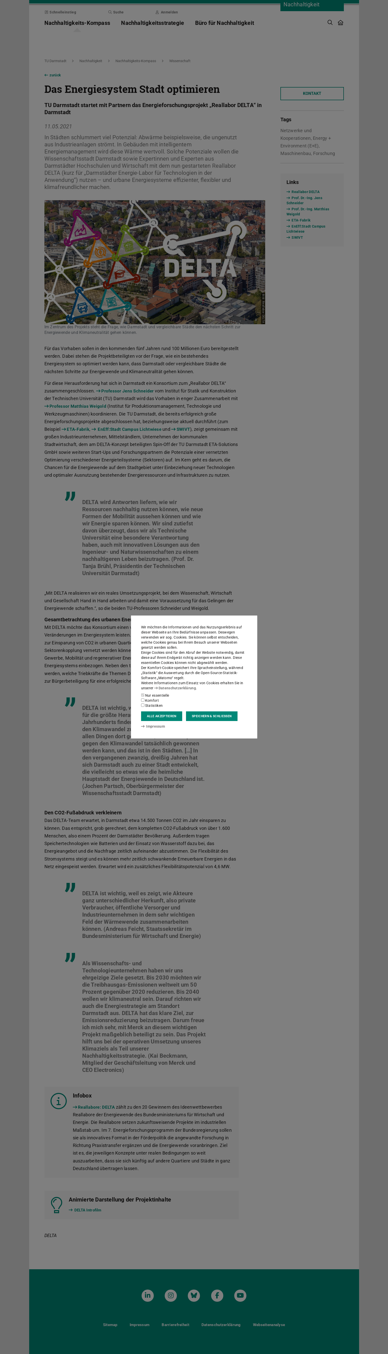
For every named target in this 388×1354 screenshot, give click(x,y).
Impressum (153, 726)
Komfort (150, 700)
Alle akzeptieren (161, 716)
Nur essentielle (155, 695)
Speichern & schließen (211, 716)
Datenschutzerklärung (175, 688)
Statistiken (152, 706)
